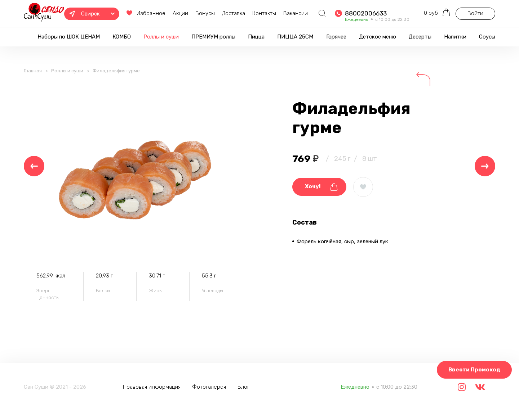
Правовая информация (152, 387)
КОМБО (121, 36)
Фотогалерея (209, 387)
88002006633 (366, 13)
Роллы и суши (161, 36)
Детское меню (377, 36)
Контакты (264, 13)
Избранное (146, 13)
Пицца (256, 36)
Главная (33, 70)
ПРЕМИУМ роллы (213, 36)
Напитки (455, 36)
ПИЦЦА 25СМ (295, 36)
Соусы (487, 36)
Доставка (233, 13)
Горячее (336, 36)
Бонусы (205, 13)
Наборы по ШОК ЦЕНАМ (68, 36)
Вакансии (295, 13)
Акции (180, 13)
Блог (243, 387)
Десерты (420, 36)
